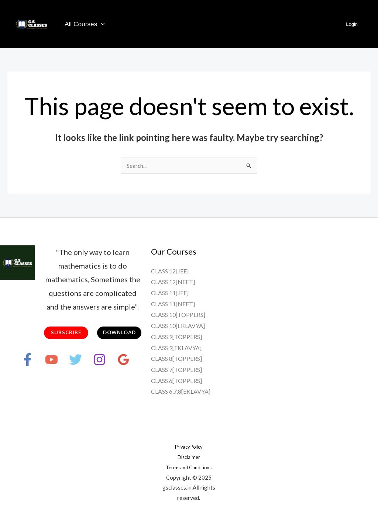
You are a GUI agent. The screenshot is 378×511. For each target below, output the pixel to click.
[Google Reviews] (138, 360)
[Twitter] (75, 360)
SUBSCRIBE (66, 333)
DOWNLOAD (119, 333)
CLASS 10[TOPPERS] (178, 314)
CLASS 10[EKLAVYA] (178, 325)
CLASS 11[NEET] (173, 304)
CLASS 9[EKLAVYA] (176, 348)
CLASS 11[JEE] (170, 293)
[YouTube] (44, 360)
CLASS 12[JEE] (170, 271)
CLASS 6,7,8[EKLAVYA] (180, 391)
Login (354, 24)
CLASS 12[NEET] (173, 282)
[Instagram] (106, 360)
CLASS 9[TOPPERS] (176, 337)
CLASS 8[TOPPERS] (176, 358)
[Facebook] (12, 360)
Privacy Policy (188, 446)
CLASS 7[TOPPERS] (176, 369)
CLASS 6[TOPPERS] (176, 380)
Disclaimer (189, 457)
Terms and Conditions (188, 467)
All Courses (83, 24)
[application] (100, 24)
